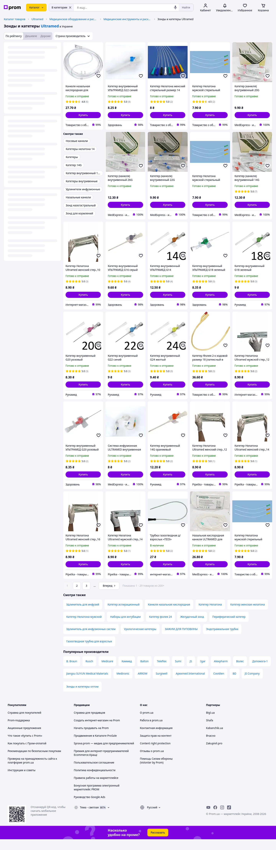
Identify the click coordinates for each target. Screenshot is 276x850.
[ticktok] (229, 818)
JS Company (252, 684)
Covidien (218, 684)
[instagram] (222, 818)
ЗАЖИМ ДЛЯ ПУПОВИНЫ (181, 640)
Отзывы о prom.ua (152, 762)
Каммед (127, 672)
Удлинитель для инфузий (82, 615)
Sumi (178, 672)
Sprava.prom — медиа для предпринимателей (104, 754)
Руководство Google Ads (89, 808)
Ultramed (37, 19)
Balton (144, 672)
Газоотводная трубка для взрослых (89, 652)
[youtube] (208, 818)
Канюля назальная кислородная (169, 615)
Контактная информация (156, 738)
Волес (240, 672)
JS (191, 672)
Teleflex (162, 672)
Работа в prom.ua (151, 731)
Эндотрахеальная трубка (222, 640)
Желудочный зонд (192, 627)
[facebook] (215, 818)
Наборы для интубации (125, 627)
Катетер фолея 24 (160, 627)
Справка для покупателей (24, 723)
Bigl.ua (210, 723)
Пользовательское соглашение (94, 773)
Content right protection (155, 754)
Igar (202, 672)
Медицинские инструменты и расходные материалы (127, 19)
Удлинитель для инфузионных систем (91, 640)
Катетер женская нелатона (247, 615)
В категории (61, 7)
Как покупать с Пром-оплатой (27, 754)
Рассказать (158, 843)
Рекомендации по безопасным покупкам (34, 762)
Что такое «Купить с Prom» (25, 746)
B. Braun (71, 672)
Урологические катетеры (140, 640)
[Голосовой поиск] (175, 7)
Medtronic (123, 684)
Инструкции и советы (21, 781)
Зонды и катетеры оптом (82, 697)
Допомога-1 (260, 672)
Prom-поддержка (19, 731)
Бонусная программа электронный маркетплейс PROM (96, 798)
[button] (83, 115)
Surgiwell (161, 684)
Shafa (209, 731)
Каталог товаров (14, 19)
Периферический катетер (229, 627)
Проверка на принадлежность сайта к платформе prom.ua (32, 771)
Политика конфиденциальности (94, 781)
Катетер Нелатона (210, 615)
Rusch (89, 672)
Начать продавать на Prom (91, 738)
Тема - (89, 818)
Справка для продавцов (89, 723)
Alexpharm (221, 672)
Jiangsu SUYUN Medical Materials (87, 684)
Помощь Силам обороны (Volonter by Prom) (156, 771)
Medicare (107, 672)
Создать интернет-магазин (91, 731)
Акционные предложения (24, 738)
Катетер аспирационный (124, 615)
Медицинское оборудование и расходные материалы (73, 19)
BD (234, 684)
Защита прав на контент (156, 746)
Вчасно (210, 746)
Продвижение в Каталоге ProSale (95, 746)
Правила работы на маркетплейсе (96, 788)
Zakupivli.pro (214, 754)
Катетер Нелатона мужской (84, 627)
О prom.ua (146, 723)
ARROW (142, 684)
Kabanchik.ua (214, 738)
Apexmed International (190, 684)
